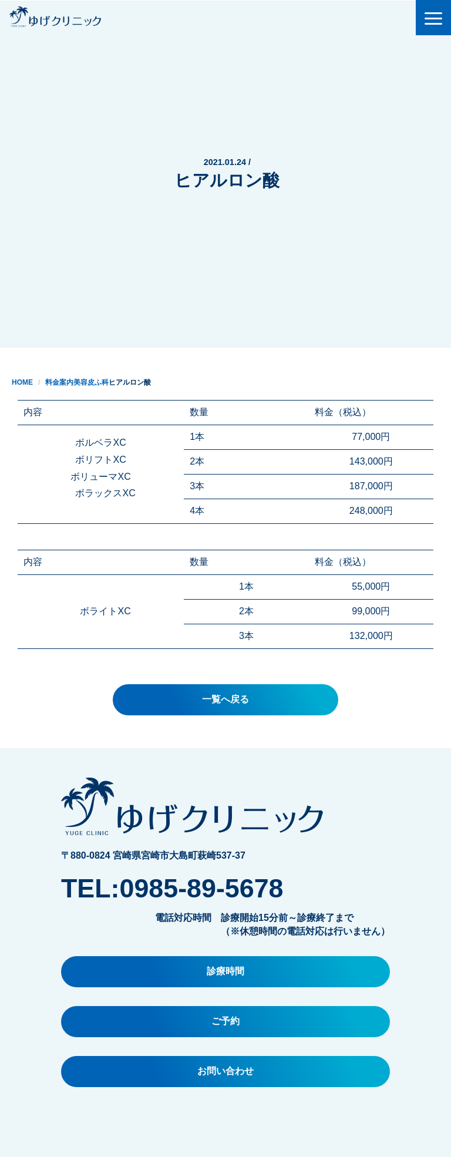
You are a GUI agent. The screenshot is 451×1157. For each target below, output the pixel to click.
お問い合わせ (225, 1071)
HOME (22, 382)
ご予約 (225, 1021)
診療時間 (225, 971)
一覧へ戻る (225, 699)
